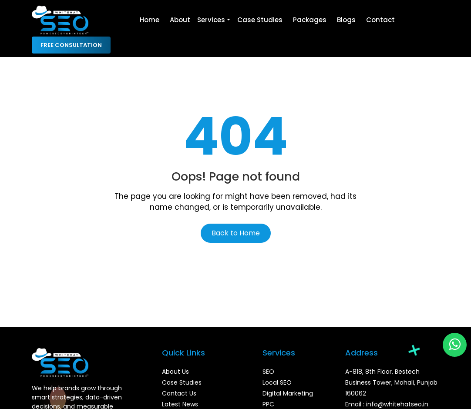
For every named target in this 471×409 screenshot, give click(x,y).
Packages (309, 19)
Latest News (180, 404)
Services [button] (211, 19)
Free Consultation (71, 45)
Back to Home (236, 233)
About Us (175, 371)
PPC (268, 404)
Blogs (346, 19)
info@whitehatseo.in (397, 404)
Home (149, 19)
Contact (380, 19)
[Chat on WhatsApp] (455, 345)
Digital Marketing (287, 393)
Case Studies (260, 19)
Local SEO (277, 382)
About (180, 19)
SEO (268, 371)
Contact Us (179, 393)
